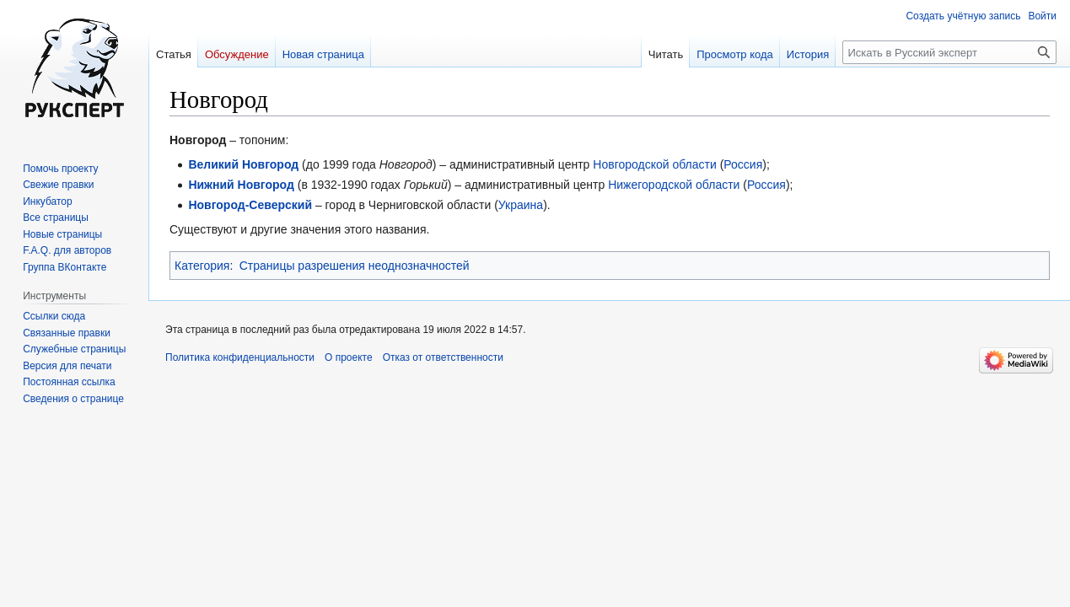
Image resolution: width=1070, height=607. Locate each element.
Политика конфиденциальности (240, 357)
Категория (202, 265)
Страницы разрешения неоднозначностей (354, 265)
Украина (520, 205)
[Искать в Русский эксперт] (949, 52)
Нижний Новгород (240, 184)
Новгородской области (655, 164)
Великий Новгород (243, 164)
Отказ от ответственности (443, 357)
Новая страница (323, 54)
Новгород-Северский (250, 205)
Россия (742, 164)
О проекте (349, 357)
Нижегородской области (673, 184)
